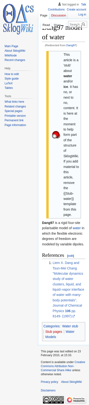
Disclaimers (48, 390)
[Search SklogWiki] (77, 24)
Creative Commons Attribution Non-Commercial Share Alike (63, 366)
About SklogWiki (71, 382)
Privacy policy (49, 382)
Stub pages (53, 332)
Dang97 (71, 45)
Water (70, 332)
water (77, 228)
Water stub (70, 326)
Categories (51, 326)
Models (50, 337)
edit (70, 256)
